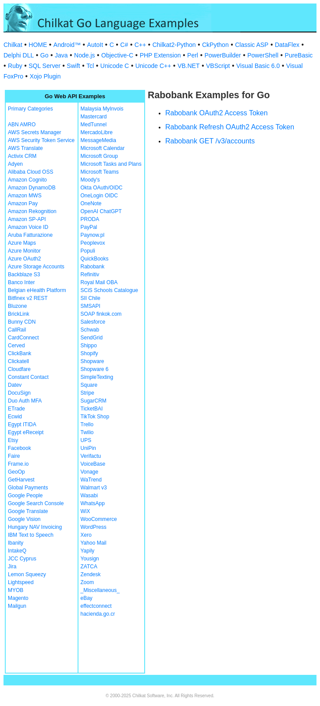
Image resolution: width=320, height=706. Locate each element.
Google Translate (28, 511)
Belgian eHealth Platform (37, 290)
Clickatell (18, 361)
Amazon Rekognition (32, 211)
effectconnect (96, 606)
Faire (14, 456)
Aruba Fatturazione (30, 235)
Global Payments (28, 488)
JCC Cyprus (22, 559)
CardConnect (23, 338)
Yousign (90, 559)
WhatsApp (93, 503)
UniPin (88, 448)
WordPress (94, 527)
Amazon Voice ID (28, 227)
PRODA (90, 219)
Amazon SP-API (27, 219)
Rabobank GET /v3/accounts (210, 141)
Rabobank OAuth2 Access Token (216, 113)
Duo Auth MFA (25, 401)
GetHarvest (21, 480)
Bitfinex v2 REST (28, 298)
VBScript (218, 65)
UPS (86, 440)
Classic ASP (251, 44)
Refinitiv (90, 274)
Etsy (13, 440)
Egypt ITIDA (22, 424)
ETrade (16, 409)
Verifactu (91, 456)
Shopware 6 (95, 369)
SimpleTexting (97, 377)
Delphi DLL (19, 55)
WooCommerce (99, 519)
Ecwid (15, 417)
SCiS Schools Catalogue (109, 290)
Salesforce (93, 322)
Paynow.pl (93, 235)
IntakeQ (17, 551)
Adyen (15, 164)
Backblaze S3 (24, 274)
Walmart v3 (94, 488)
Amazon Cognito (27, 180)
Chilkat (13, 44)
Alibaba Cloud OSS (30, 172)
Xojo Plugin (45, 76)
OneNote (91, 203)
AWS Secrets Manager (34, 132)
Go (44, 55)
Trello (87, 424)
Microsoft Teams (100, 172)
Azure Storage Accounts (36, 267)
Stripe (87, 393)
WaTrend (91, 480)
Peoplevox (93, 243)
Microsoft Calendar (103, 148)
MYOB (15, 590)
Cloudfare (19, 369)
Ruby (15, 65)
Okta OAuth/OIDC (102, 188)
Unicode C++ (153, 65)
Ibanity (15, 543)
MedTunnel (94, 124)
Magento (18, 598)
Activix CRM (22, 156)
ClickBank (19, 353)
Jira (12, 566)
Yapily (88, 551)
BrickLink (18, 314)
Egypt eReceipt (25, 432)
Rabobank (93, 267)
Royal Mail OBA (99, 282)
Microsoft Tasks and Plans (111, 164)
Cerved (16, 345)
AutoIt (95, 44)
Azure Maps (22, 243)
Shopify (89, 353)
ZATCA (89, 566)
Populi (88, 251)
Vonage (90, 472)
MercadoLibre (97, 132)
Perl (192, 55)
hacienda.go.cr (98, 614)
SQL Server (44, 65)
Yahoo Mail (94, 543)
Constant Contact (28, 377)
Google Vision (24, 519)
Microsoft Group (99, 156)
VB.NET (189, 65)
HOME (37, 44)
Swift (73, 65)
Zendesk (91, 574)
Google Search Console (36, 503)
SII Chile (90, 298)
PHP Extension (160, 55)
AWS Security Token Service (41, 140)
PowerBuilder (222, 55)
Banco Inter (21, 282)
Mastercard (94, 117)
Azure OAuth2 (24, 259)
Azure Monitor (24, 251)
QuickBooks (95, 259)
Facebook (19, 448)
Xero (86, 535)
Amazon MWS (25, 196)
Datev (14, 385)
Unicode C (114, 65)
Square (89, 385)
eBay (86, 598)
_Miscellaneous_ (100, 590)
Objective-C (117, 55)
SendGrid (92, 338)
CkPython (215, 44)
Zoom (87, 582)
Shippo (89, 345)
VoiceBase (93, 464)
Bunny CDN (22, 322)
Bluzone (17, 306)
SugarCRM (94, 401)
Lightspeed (21, 582)
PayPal (89, 227)
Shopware (92, 361)
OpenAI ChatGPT (101, 211)
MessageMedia (98, 140)
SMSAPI (90, 306)
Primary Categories (30, 109)
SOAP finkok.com (101, 314)
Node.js (84, 55)
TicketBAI (92, 409)
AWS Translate (25, 148)
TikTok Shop (95, 417)
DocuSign (19, 393)
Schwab (90, 330)
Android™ (67, 44)
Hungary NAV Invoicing (35, 527)
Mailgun (17, 606)
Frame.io (18, 464)
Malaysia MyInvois (102, 109)
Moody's (90, 180)
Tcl (90, 65)
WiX (85, 511)
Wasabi (89, 495)
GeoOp (16, 472)
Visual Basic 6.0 (258, 65)
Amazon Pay (23, 203)
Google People (25, 495)
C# (124, 44)
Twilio (87, 432)
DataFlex (287, 44)
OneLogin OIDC (99, 196)
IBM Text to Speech (30, 535)
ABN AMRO (22, 124)
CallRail (17, 330)
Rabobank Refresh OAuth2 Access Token (229, 127)
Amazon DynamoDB (32, 188)
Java (61, 55)
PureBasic (299, 55)
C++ (140, 44)
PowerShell (262, 55)
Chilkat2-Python (174, 44)
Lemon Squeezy (27, 574)
